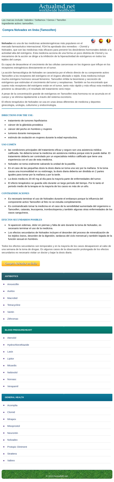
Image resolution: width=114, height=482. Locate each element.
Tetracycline (13, 304)
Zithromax (12, 318)
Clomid (11, 412)
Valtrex (11, 460)
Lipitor (10, 358)
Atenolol (11, 337)
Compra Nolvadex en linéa (21, 263)
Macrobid (12, 298)
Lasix (10, 351)
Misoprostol (13, 426)
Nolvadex (12, 439)
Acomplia (12, 405)
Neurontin (12, 433)
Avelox (11, 291)
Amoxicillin (13, 284)
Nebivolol (12, 372)
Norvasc (11, 379)
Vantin (10, 311)
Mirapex (11, 419)
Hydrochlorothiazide (18, 344)
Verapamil (12, 386)
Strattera (12, 453)
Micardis (12, 365)
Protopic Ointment (17, 446)
